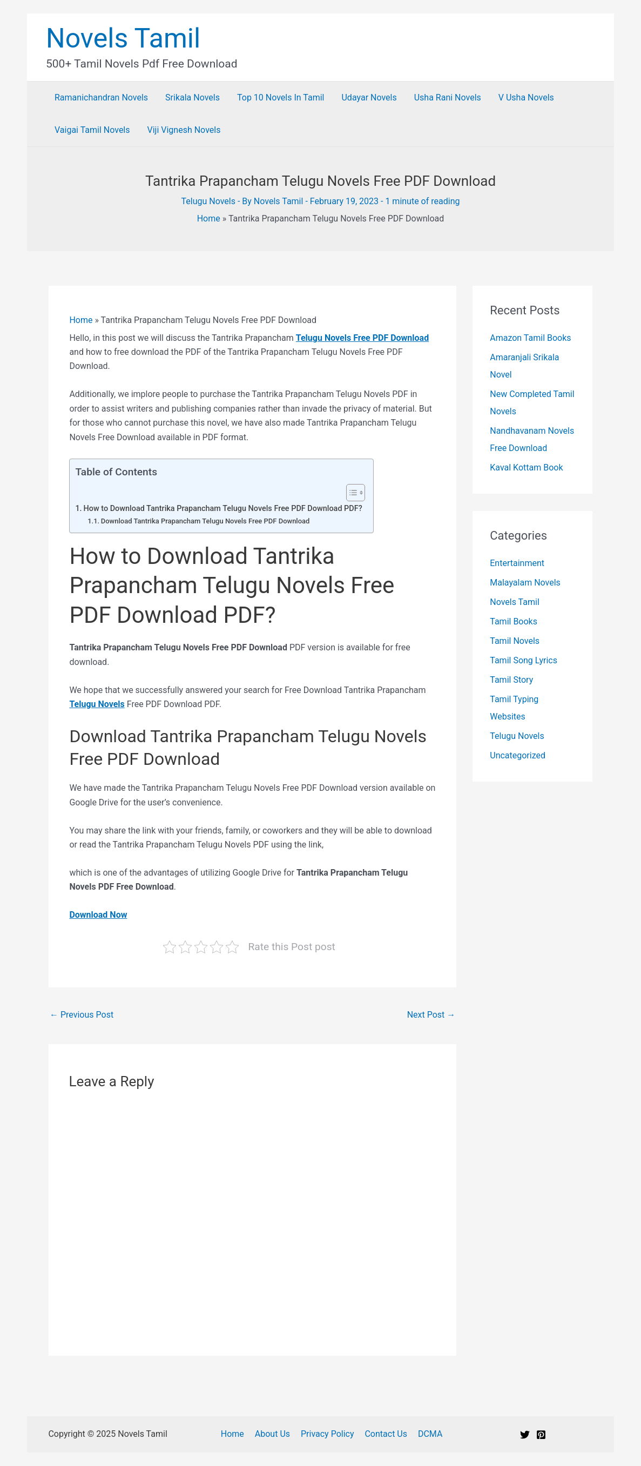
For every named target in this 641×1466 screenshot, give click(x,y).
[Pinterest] (541, 1435)
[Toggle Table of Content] (350, 492)
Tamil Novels (514, 641)
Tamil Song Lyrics (523, 660)
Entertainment (517, 563)
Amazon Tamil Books (530, 338)
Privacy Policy (333, 1434)
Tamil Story (511, 680)
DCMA (432, 1434)
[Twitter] (525, 1435)
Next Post (431, 1015)
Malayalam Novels (525, 582)
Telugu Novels (208, 201)
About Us (280, 1434)
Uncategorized (517, 755)
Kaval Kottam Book (526, 467)
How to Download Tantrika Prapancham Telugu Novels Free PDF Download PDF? (223, 508)
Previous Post (81, 1015)
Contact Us (390, 1434)
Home (208, 218)
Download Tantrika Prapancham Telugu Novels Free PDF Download (205, 521)
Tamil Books (513, 621)
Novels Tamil (123, 38)
